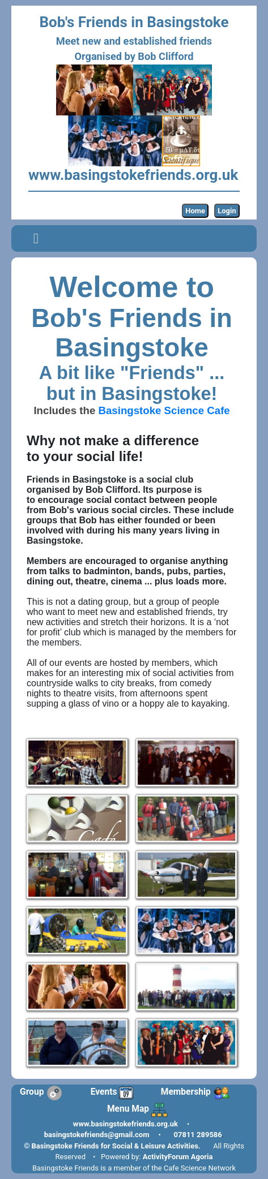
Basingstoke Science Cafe (163, 410)
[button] (36, 238)
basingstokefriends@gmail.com (97, 1134)
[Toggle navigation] (36, 238)
